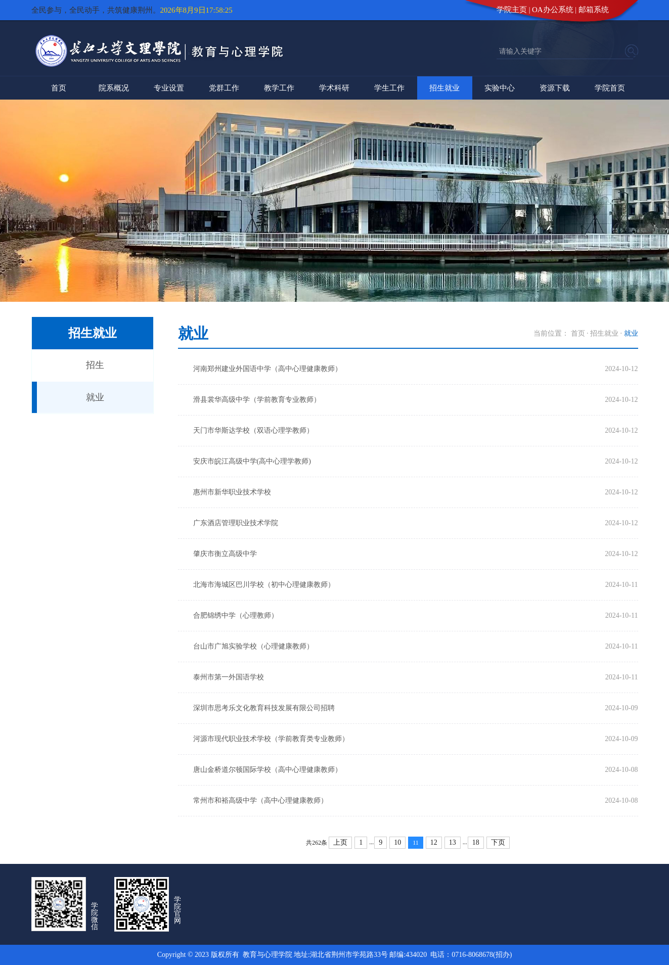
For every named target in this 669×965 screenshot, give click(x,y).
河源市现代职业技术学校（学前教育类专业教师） (271, 739)
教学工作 (279, 88)
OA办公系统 (552, 10)
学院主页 (512, 10)
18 (475, 842)
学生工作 (389, 88)
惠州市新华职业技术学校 (232, 492)
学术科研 (334, 88)
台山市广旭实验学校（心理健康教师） (253, 646)
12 (433, 842)
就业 (95, 397)
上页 (340, 842)
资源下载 (555, 88)
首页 (58, 88)
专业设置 (169, 88)
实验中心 (499, 88)
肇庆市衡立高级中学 (225, 554)
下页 (498, 842)
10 (397, 842)
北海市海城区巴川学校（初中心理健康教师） (264, 584)
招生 (95, 365)
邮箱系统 (593, 10)
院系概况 (114, 88)
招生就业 (444, 88)
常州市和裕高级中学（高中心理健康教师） (260, 800)
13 (452, 842)
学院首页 (610, 88)
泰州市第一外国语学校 (228, 677)
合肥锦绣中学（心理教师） (235, 615)
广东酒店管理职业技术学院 (235, 523)
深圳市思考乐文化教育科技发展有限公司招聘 (264, 708)
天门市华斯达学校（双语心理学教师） (253, 430)
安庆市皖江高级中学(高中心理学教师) (252, 461)
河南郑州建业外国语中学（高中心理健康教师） (267, 369)
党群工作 (224, 88)
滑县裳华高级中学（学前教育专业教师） (257, 399)
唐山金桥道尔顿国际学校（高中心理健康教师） (267, 769)
